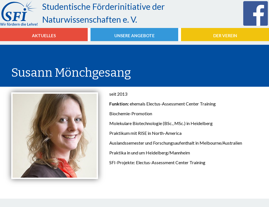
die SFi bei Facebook (256, 13)
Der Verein (225, 35)
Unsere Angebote (134, 35)
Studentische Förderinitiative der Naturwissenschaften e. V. (103, 12)
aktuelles (44, 35)
